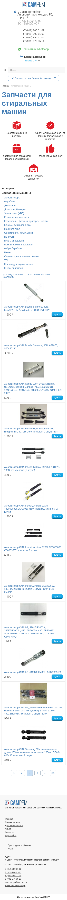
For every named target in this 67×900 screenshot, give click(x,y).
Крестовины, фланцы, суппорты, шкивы (26, 221)
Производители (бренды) (19, 845)
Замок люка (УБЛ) (14, 213)
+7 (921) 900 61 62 (33, 33)
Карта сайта (10, 835)
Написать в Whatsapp (35, 49)
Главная (9, 819)
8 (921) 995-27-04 (13, 875)
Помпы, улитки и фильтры (18, 244)
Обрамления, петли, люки (18, 232)
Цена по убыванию (12, 274)
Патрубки (9, 236)
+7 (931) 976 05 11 (33, 40)
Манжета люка (12, 229)
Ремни (7, 252)
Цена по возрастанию (39, 274)
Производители (12, 822)
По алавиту (8, 277)
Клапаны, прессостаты (16, 217)
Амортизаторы (12, 197)
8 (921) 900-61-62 (13, 872)
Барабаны (9, 201)
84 (53, 773)
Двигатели (10, 205)
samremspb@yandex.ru (16, 882)
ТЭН (6, 260)
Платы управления (14, 240)
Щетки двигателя (13, 268)
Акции (8, 829)
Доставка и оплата (14, 825)
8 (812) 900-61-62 (13, 869)
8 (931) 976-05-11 (13, 879)
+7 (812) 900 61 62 (33, 30)
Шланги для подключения (18, 264)
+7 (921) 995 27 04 (33, 37)
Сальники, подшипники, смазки (21, 256)
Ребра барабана (13, 248)
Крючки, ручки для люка (17, 225)
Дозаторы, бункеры (14, 209)
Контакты (9, 832)
